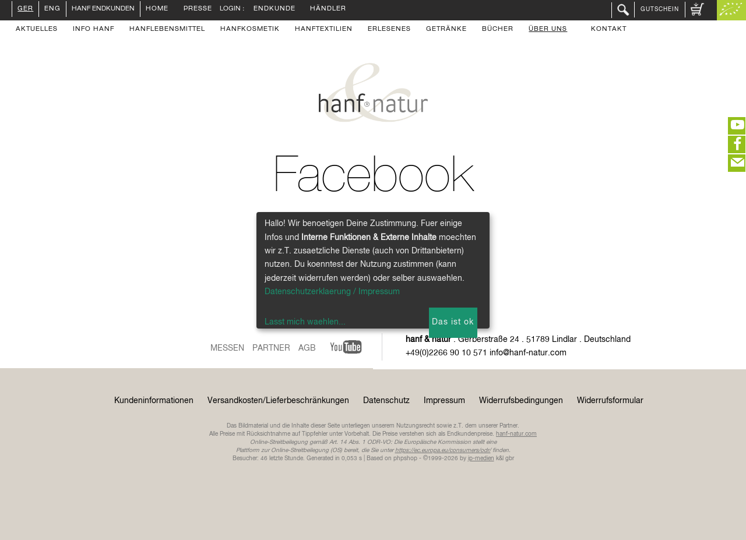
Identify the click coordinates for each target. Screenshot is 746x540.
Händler (328, 9)
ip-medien (481, 458)
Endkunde (274, 9)
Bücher (497, 30)
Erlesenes (389, 30)
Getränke (446, 30)
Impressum (444, 401)
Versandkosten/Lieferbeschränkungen (278, 401)
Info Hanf (93, 30)
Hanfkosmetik (250, 30)
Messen (227, 348)
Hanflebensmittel (167, 30)
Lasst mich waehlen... (305, 322)
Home (157, 9)
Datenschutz (386, 401)
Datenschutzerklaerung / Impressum (332, 292)
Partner (271, 348)
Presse (198, 9)
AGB (307, 348)
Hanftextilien (324, 30)
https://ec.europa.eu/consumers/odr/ (443, 450)
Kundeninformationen (153, 401)
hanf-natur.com (516, 434)
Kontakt (609, 30)
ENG (52, 9)
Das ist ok (453, 322)
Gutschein (659, 9)
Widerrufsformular (610, 401)
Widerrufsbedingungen (521, 401)
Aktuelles (37, 30)
